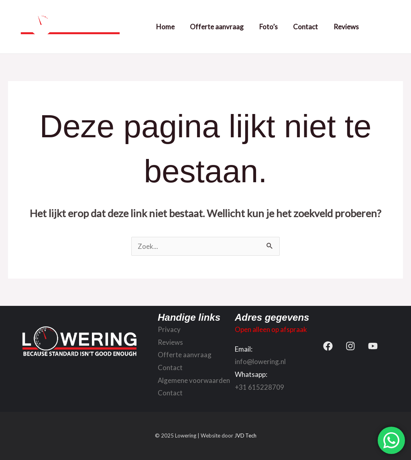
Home (171, 26)
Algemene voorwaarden (194, 380)
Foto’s (271, 26)
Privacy (169, 329)
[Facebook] (328, 346)
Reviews (345, 26)
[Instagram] (350, 346)
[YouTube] (373, 346)
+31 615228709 (259, 387)
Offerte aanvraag (221, 26)
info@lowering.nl (260, 361)
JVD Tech (245, 436)
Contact (306, 26)
